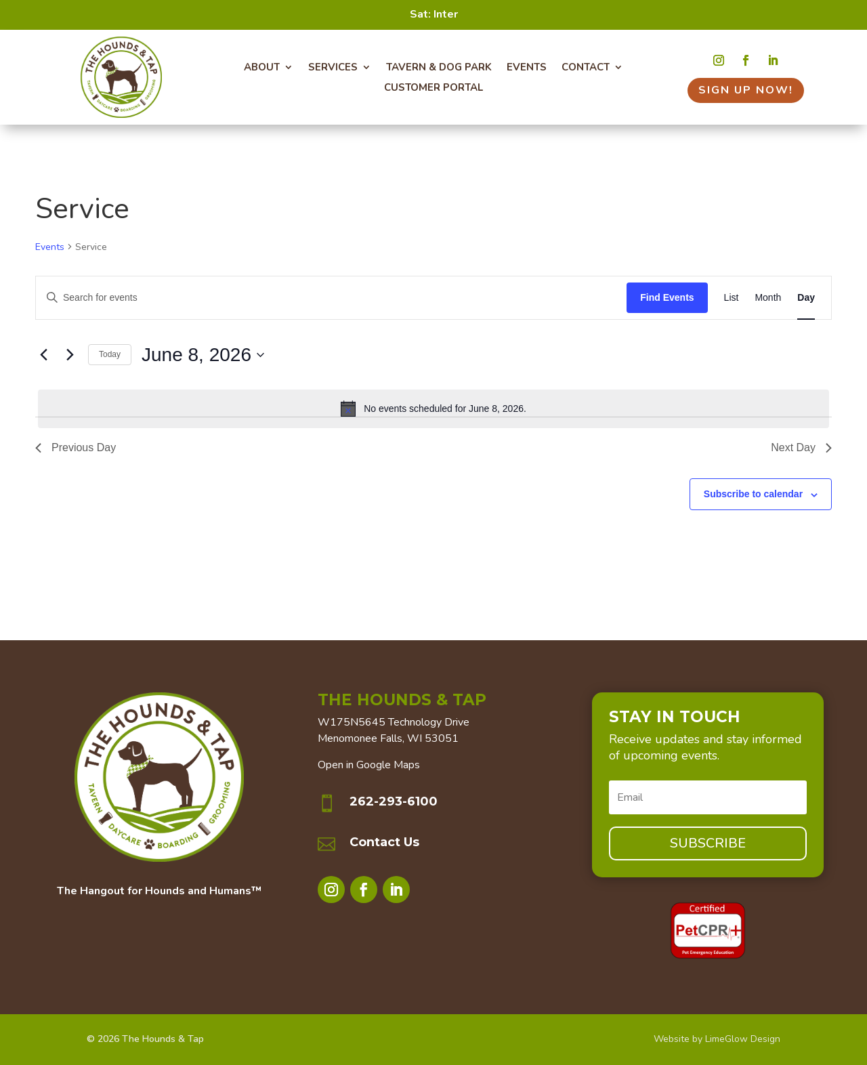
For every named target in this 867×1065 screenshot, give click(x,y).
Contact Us (384, 842)
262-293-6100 (394, 801)
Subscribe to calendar (753, 493)
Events (49, 247)
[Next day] (70, 355)
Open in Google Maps (369, 764)
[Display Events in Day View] (806, 297)
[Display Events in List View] (731, 297)
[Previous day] (43, 355)
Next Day (801, 447)
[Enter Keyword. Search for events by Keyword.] (331, 297)
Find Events (667, 297)
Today (110, 354)
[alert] (433, 408)
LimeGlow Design (742, 1038)
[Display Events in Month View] (768, 297)
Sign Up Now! (745, 90)
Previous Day (75, 447)
